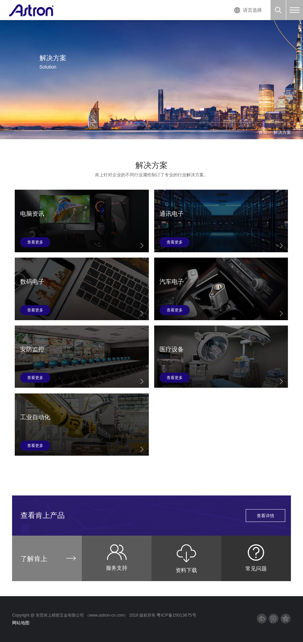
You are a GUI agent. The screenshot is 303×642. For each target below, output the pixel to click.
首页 (262, 132)
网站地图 (20, 622)
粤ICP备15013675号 (176, 615)
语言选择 (252, 10)
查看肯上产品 (152, 515)
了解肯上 (33, 558)
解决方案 (282, 132)
